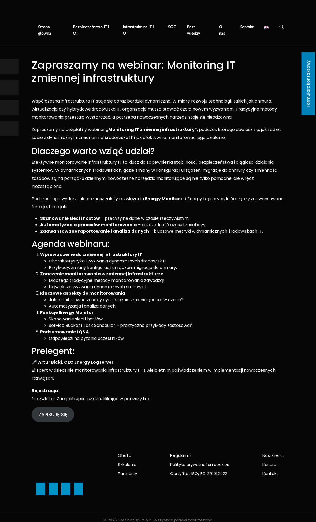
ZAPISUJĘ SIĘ (53, 408)
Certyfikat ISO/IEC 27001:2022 (198, 467)
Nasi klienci (273, 449)
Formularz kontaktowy (308, 83)
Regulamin (180, 449)
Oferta (124, 449)
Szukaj (280, 27)
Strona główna (50, 27)
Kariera (269, 458)
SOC (173, 27)
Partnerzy (127, 467)
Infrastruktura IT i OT (141, 27)
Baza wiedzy (198, 27)
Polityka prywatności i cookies (199, 458)
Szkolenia (127, 458)
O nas (224, 27)
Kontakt (246, 27)
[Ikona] (9, 66)
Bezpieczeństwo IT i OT (93, 27)
